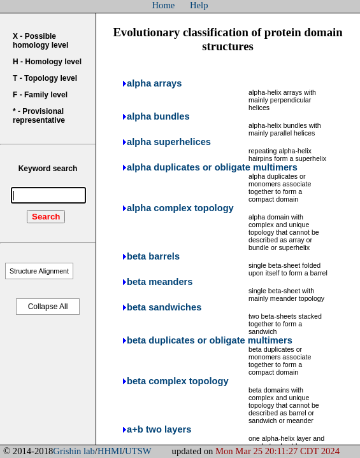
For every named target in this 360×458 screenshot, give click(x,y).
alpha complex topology (180, 208)
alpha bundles (158, 116)
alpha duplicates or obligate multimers (212, 167)
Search (46, 216)
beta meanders (159, 282)
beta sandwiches (164, 307)
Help (199, 5)
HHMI (109, 451)
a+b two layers (159, 429)
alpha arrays (154, 83)
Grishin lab (74, 451)
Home (163, 5)
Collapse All (48, 306)
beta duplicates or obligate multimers (209, 340)
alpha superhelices (169, 142)
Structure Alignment (39, 271)
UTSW (138, 451)
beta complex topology (178, 381)
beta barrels (153, 256)
